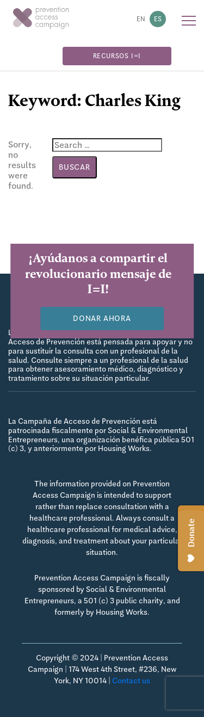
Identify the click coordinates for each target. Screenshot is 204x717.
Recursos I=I (117, 56)
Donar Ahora (102, 318)
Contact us (131, 680)
